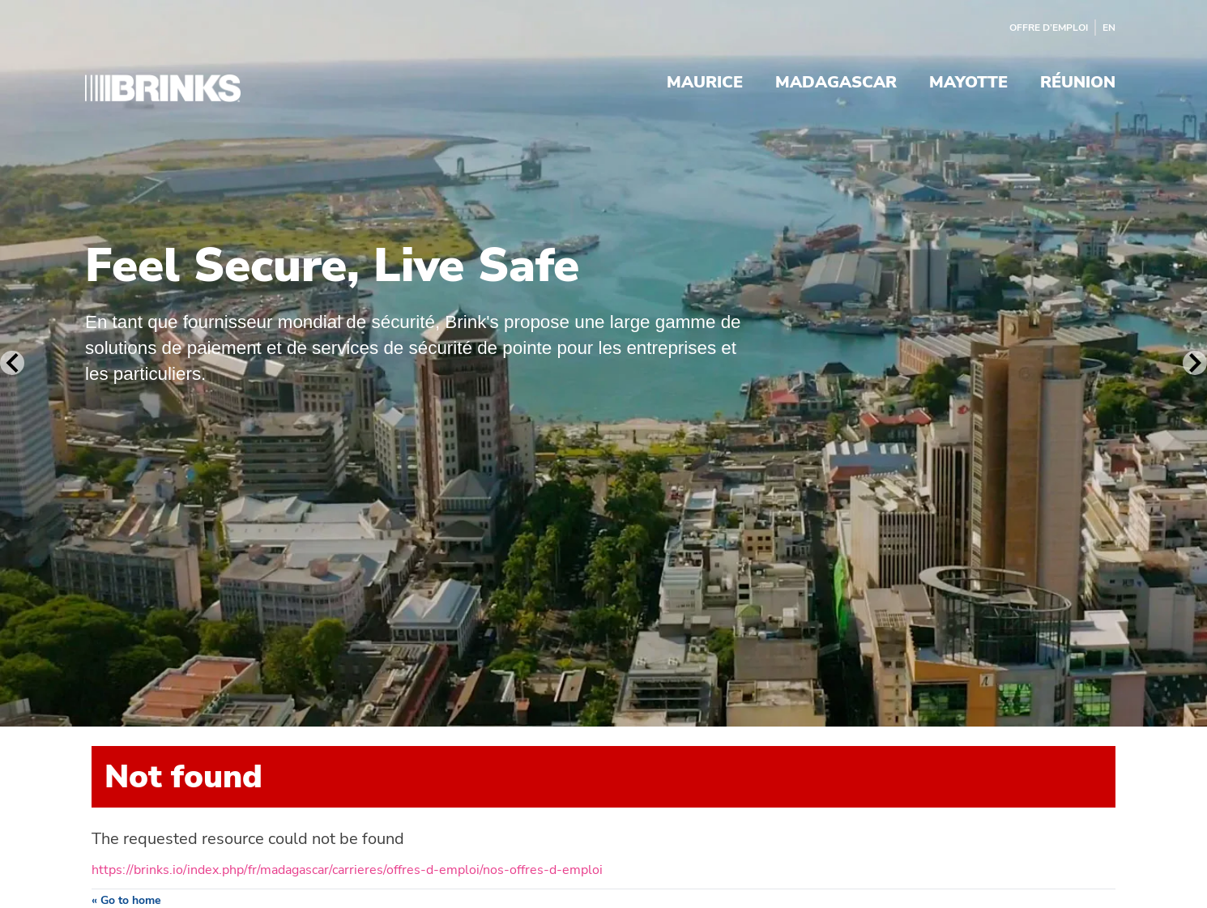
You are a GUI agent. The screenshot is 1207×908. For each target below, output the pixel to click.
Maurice (705, 84)
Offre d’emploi (1048, 27)
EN (1109, 27)
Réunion (1077, 84)
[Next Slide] (1195, 363)
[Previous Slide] (12, 363)
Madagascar (836, 84)
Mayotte (968, 84)
